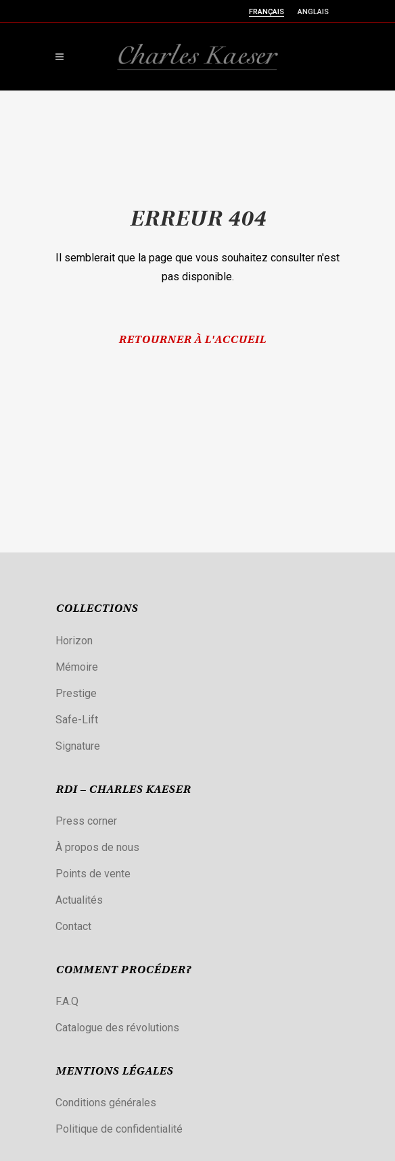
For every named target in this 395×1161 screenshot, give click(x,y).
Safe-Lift (76, 719)
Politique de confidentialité (119, 1129)
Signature (77, 746)
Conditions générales (105, 1102)
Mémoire (76, 667)
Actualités (79, 900)
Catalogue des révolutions (117, 1027)
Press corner (86, 821)
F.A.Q (66, 1001)
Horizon (74, 640)
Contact (73, 926)
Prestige (76, 693)
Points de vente (93, 873)
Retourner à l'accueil (192, 340)
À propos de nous (97, 847)
